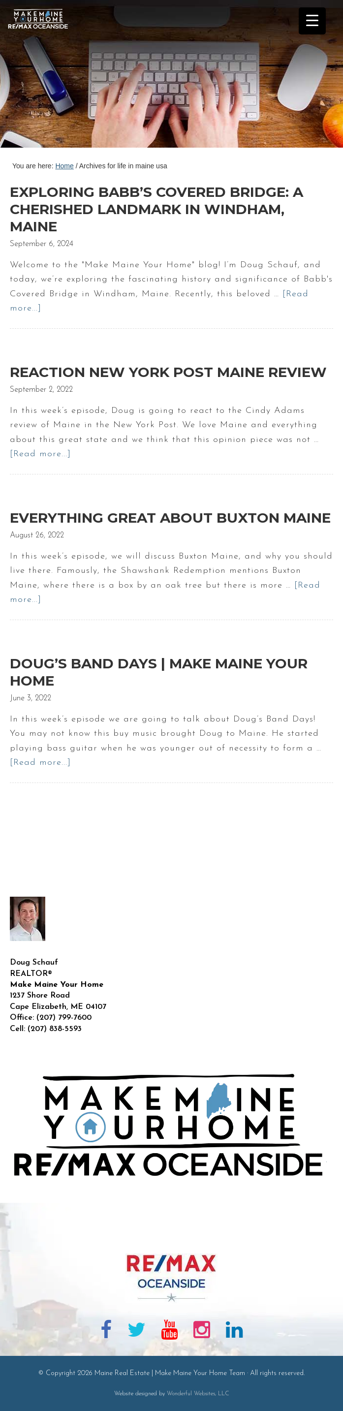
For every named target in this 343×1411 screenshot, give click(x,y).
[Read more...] (40, 454)
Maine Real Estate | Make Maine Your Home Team (43, 77)
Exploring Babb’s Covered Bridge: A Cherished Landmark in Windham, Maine (156, 209)
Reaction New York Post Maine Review (168, 372)
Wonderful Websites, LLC (198, 1394)
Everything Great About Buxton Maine (170, 517)
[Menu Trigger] (312, 20)
